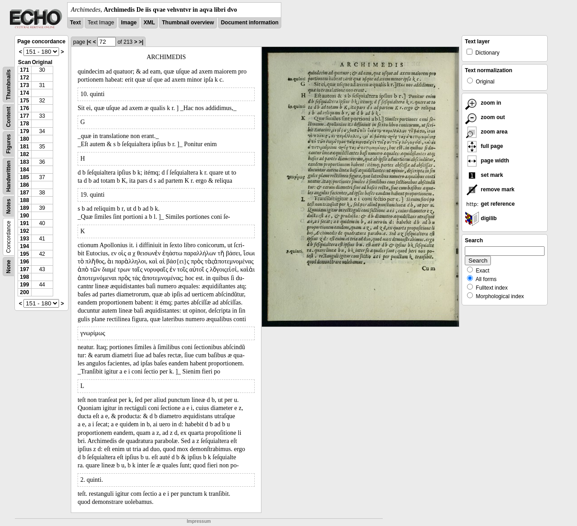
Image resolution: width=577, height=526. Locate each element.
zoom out (485, 117)
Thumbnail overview (188, 22)
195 (24, 254)
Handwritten (8, 176)
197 (24, 269)
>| (141, 42)
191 (24, 223)
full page (484, 146)
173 (24, 85)
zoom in (483, 103)
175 (24, 100)
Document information (250, 22)
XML (149, 22)
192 (24, 231)
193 (24, 238)
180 (24, 139)
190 (24, 215)
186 (24, 185)
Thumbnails (8, 84)
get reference (490, 204)
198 (24, 277)
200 (24, 292)
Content (8, 117)
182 (24, 154)
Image (129, 22)
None (8, 266)
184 (24, 169)
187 (24, 192)
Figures (8, 143)
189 (24, 208)
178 (24, 123)
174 (24, 93)
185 (24, 177)
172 (24, 77)
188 (24, 200)
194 (24, 246)
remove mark (489, 189)
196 (24, 261)
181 (24, 146)
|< (89, 42)
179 (24, 131)
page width (487, 160)
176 (24, 108)
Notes (8, 206)
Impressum (199, 521)
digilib (481, 218)
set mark (484, 175)
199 (24, 284)
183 (24, 162)
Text (75, 22)
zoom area (486, 132)
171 (24, 70)
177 (24, 116)
